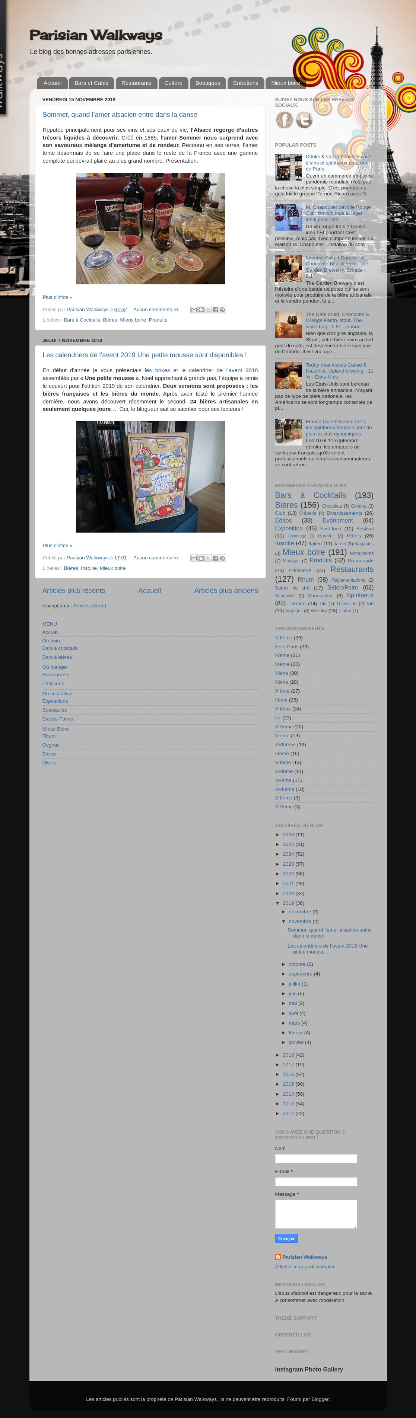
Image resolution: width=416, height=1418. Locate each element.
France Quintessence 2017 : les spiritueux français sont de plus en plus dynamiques (339, 427)
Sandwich (285, 595)
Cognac (51, 745)
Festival (365, 528)
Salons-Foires (57, 719)
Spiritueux (360, 595)
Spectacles (54, 710)
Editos (283, 520)
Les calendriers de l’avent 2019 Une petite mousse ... (328, 949)
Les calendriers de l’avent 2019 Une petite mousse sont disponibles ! (145, 355)
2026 (289, 834)
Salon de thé (292, 588)
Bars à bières (57, 657)
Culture (173, 83)
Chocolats (332, 506)
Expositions (55, 701)
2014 (289, 1094)
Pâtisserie (53, 683)
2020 (289, 893)
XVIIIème (285, 744)
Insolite (89, 568)
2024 (289, 854)
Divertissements (344, 513)
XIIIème (284, 798)
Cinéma (358, 506)
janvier (297, 1042)
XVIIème (285, 789)
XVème (283, 780)
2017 (289, 1064)
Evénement (338, 520)
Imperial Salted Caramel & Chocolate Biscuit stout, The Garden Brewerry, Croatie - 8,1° (337, 267)
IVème (282, 655)
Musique (291, 560)
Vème (281, 673)
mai (294, 1003)
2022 (289, 873)
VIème (282, 735)
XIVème (284, 806)
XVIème (284, 771)
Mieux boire (285, 83)
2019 (289, 903)
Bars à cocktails (60, 648)
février (296, 1032)
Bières (110, 320)
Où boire (52, 640)
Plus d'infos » (58, 297)
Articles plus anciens (226, 590)
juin (293, 993)
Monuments (362, 553)
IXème (282, 664)
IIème (281, 700)
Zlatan (345, 610)
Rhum (49, 736)
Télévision (346, 603)
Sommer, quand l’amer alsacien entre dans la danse (120, 114)
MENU (49, 624)
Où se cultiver (57, 693)
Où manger (55, 667)
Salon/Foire (342, 587)
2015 (289, 1084)
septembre (301, 974)
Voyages (294, 610)
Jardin (340, 543)
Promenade (361, 560)
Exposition (289, 528)
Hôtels (354, 536)
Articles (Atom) (90, 606)
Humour (326, 536)
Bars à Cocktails (82, 320)
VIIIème (284, 638)
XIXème (284, 726)
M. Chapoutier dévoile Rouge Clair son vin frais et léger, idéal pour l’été (338, 213)
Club (280, 513)
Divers (49, 763)
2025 (289, 844)
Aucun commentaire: (157, 309)
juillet (295, 984)
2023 (289, 864)
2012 (289, 1113)
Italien (315, 543)
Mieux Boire (55, 729)
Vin (370, 603)
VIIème (283, 762)
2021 (289, 883)
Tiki (323, 603)
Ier (278, 718)
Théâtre (297, 603)
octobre (298, 964)
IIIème (282, 753)
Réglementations (348, 580)
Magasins (364, 543)
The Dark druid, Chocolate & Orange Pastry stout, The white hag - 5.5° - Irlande (337, 320)
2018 (289, 1055)
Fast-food (331, 528)
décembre (301, 911)
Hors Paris (287, 646)
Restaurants (136, 83)
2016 (289, 1074)
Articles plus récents (73, 590)
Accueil (52, 83)
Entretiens (245, 83)
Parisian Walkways (95, 35)
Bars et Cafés (91, 83)
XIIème (283, 709)
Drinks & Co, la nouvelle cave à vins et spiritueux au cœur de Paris (338, 162)
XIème (282, 691)
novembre (301, 921)
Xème (281, 682)
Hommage (297, 536)
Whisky (319, 610)
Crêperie (308, 513)
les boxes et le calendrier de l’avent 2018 (201, 370)
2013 (289, 1103)
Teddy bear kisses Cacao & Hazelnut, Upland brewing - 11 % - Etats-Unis (340, 371)
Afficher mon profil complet (305, 1267)
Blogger (319, 1399)
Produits (158, 320)
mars (295, 1023)
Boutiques (208, 83)
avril (294, 1013)
